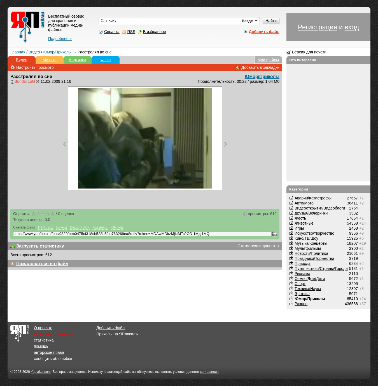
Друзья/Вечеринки (311, 213)
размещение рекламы (54, 334)
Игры (299, 228)
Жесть (300, 218)
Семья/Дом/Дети (310, 278)
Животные (304, 223)
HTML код (45, 227)
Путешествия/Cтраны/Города (321, 268)
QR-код (117, 227)
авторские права (49, 352)
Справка (112, 31)
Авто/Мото (304, 203)
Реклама (302, 273)
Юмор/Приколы (57, 52)
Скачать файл (24, 227)
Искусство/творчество (314, 233)
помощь (41, 346)
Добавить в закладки (260, 67)
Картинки (77, 60)
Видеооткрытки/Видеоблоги (320, 208)
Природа (303, 263)
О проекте (43, 328)
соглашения (209, 372)
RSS (131, 31)
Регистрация (317, 27)
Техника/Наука (308, 288)
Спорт (300, 283)
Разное (301, 304)
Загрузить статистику (40, 246)
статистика (43, 340)
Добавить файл (110, 328)
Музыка (50, 60)
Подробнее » (60, 38)
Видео (34, 52)
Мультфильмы (308, 248)
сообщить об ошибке (53, 358)
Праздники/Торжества (314, 258)
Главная (17, 52)
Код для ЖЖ (80, 227)
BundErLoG (25, 81)
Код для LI (100, 227)
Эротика (302, 293)
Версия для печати (309, 52)
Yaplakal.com (41, 372)
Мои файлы (268, 60)
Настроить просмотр (35, 67)
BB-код (61, 227)
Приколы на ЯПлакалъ (117, 334)
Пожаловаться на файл (42, 263)
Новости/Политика (311, 253)
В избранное (154, 31)
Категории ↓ (300, 189)
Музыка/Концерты (311, 243)
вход (352, 27)
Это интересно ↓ (304, 60)
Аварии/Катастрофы (313, 198)
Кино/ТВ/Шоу (306, 238)
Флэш (106, 60)
